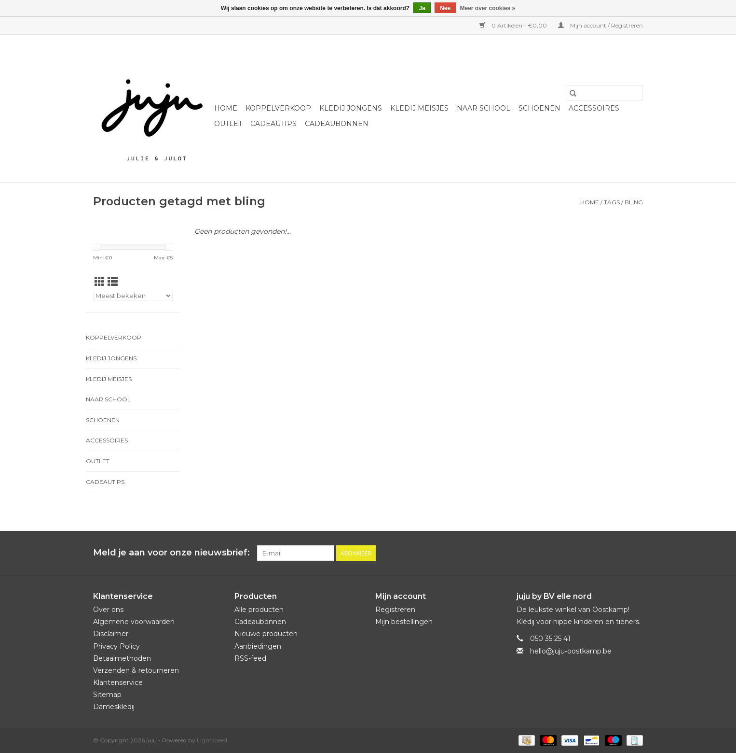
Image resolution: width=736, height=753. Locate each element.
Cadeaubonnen (336, 123)
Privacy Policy (116, 646)
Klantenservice (118, 682)
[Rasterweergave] (100, 282)
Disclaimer (110, 633)
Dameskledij (114, 706)
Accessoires (594, 108)
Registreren (395, 609)
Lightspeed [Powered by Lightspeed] (212, 740)
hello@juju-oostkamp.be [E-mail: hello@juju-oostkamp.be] (571, 651)
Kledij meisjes (419, 108)
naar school (483, 108)
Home (225, 108)
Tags (612, 202)
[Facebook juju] (618, 553)
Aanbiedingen (257, 646)
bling (634, 202)
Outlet (228, 123)
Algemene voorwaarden (134, 621)
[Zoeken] (604, 93)
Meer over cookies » (488, 8)
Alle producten (259, 609)
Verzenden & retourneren (136, 670)
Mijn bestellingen (404, 621)
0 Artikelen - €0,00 (513, 25)
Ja (422, 8)
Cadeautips (273, 123)
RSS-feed (250, 658)
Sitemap (107, 694)
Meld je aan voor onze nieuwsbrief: (171, 553)
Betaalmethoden (122, 658)
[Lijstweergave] (113, 282)
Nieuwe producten (266, 633)
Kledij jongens (350, 108)
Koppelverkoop (278, 108)
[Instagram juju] (635, 553)
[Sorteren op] (133, 295)
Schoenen (539, 108)
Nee (445, 8)
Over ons (108, 609)
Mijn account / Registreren (600, 25)
